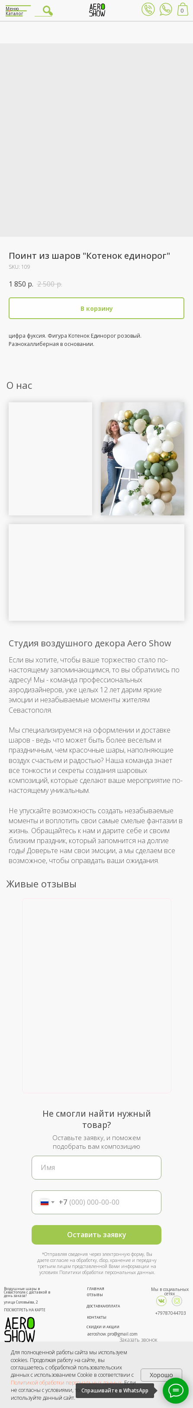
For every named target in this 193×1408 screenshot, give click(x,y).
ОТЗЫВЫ (95, 1294)
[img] (177, 1301)
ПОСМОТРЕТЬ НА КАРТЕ (24, 1309)
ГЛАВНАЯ (95, 1288)
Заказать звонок (138, 1339)
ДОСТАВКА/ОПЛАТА (103, 1306)
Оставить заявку (96, 1234)
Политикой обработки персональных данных (66, 1382)
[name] (96, 1168)
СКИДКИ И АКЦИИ (103, 1326)
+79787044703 (170, 1313)
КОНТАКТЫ (96, 1317)
